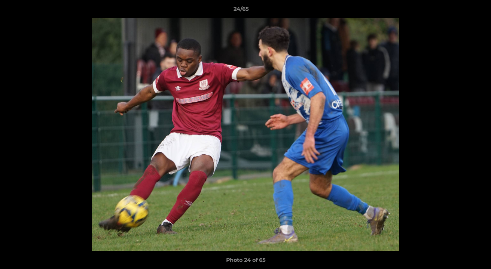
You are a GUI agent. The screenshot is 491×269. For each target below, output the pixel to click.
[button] (459, 10)
